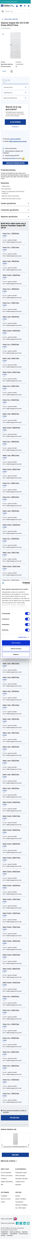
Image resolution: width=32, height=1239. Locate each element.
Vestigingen (4, 1196)
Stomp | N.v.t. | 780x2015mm (11, 289)
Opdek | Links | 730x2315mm (11, 719)
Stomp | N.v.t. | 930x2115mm (11, 580)
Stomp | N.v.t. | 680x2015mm (11, 1038)
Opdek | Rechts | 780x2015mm (11, 275)
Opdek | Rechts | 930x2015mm (11, 525)
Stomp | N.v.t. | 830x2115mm (11, 386)
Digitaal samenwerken (7, 1181)
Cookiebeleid (4, 1232)
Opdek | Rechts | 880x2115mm (11, 469)
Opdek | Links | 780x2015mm (11, 261)
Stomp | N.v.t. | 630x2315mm (11, 1024)
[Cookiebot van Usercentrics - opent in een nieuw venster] (22, 583)
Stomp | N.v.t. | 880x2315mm (11, 497)
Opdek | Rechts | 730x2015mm (11, 885)
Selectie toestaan (16, 648)
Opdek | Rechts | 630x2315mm (11, 830)
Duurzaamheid (19, 1202)
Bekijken (15, 1155)
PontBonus (4, 1178)
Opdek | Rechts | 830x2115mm (11, 372)
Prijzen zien (14, 1118)
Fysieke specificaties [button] (8, 203)
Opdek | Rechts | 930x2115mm (11, 566)
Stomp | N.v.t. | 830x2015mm (11, 344)
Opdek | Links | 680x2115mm (11, 663)
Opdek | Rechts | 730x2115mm (11, 899)
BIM (2, 1184)
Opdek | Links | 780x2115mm (11, 733)
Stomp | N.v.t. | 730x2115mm (11, 247)
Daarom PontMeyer (20, 1199)
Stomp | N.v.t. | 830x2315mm (11, 400)
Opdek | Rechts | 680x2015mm (11, 844)
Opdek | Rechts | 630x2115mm (11, 816)
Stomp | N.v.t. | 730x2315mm (11, 1080)
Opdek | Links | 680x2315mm (11, 677)
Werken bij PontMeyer (21, 1205)
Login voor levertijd (15, 139)
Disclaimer (10, 1235)
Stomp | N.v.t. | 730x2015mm (11, 233)
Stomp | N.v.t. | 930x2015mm (11, 539)
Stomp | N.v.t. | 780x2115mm (11, 303)
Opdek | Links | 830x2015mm (11, 317)
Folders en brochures (6, 1175)
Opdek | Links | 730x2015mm (11, 691)
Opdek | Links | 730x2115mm (11, 705)
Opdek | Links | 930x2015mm (11, 511)
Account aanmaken (6, 1172)
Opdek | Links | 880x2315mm (11, 774)
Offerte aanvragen (20, 1175)
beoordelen (12, 158)
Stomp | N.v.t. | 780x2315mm (11, 1093)
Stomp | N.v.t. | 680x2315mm (11, 1066)
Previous (2, 1145)
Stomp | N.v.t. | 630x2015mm (11, 996)
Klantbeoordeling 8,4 (5, 1)
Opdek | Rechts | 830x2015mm (11, 330)
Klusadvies (18, 1184)
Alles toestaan (16, 643)
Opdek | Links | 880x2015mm (11, 414)
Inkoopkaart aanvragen (21, 1178)
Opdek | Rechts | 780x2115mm (11, 927)
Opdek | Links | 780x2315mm (11, 747)
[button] (28, 6)
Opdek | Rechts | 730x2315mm (11, 913)
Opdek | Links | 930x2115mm (11, 552)
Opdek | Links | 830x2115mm (11, 358)
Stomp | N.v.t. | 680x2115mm (11, 1052)
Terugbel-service (20, 1181)
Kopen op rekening (15, 1232)
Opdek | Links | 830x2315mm (11, 760)
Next (29, 1145)
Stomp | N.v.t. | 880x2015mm (11, 441)
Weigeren (16, 654)
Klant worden (15, 122)
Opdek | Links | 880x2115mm (11, 455)
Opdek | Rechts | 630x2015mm (11, 802)
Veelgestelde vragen (21, 1172)
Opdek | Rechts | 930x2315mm (11, 982)
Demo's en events (6, 1199)
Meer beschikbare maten (15, 163)
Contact (3, 1202)
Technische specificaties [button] (10, 210)
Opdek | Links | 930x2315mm (11, 788)
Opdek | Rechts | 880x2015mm (11, 428)
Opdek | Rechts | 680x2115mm (11, 858)
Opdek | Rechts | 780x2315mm (11, 941)
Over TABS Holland (20, 1208)
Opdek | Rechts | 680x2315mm (11, 871)
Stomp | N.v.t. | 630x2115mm (11, 1010)
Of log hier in (15, 127)
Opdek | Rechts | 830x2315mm (11, 955)
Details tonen (22, 637)
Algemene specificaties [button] (9, 217)
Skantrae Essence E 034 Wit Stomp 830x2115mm (15, 1147)
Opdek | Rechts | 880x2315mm (11, 969)
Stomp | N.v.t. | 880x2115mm (11, 483)
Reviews (17, 1196)
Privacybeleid (13, 1233)
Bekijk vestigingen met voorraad (17, 141)
